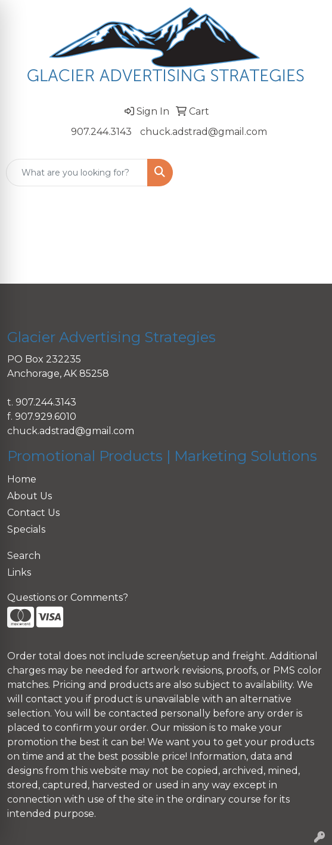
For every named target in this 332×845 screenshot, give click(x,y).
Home (21, 479)
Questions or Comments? (67, 597)
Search (24, 555)
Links (19, 572)
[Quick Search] (77, 172)
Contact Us (33, 512)
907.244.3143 (101, 131)
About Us (29, 496)
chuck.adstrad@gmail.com (203, 131)
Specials (26, 529)
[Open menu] (308, 173)
